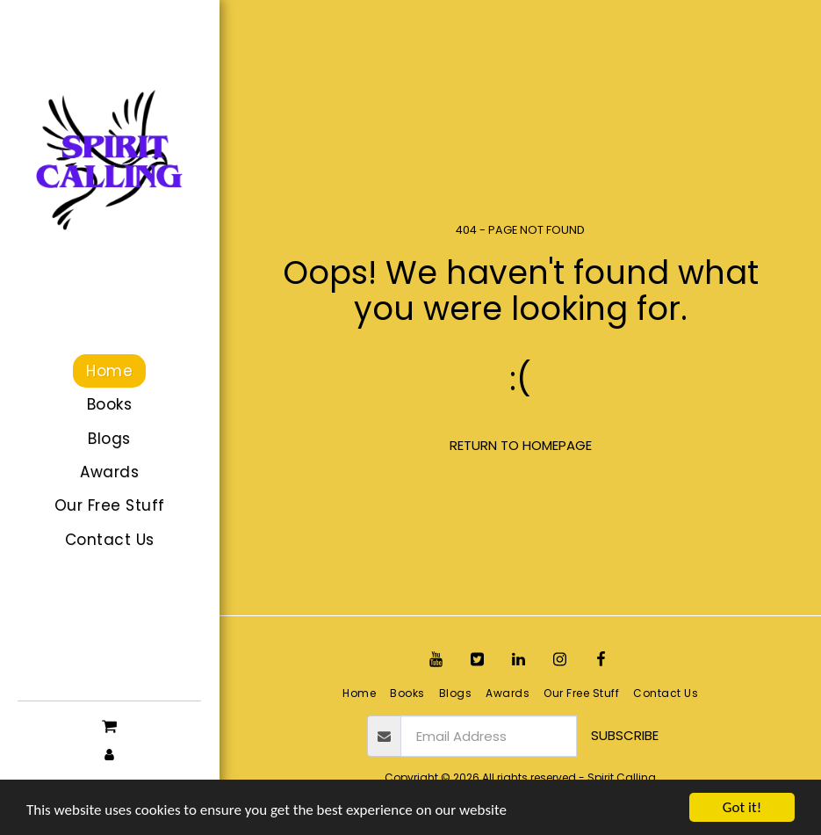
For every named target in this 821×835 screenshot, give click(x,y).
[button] (109, 725)
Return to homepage (521, 445)
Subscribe (625, 735)
